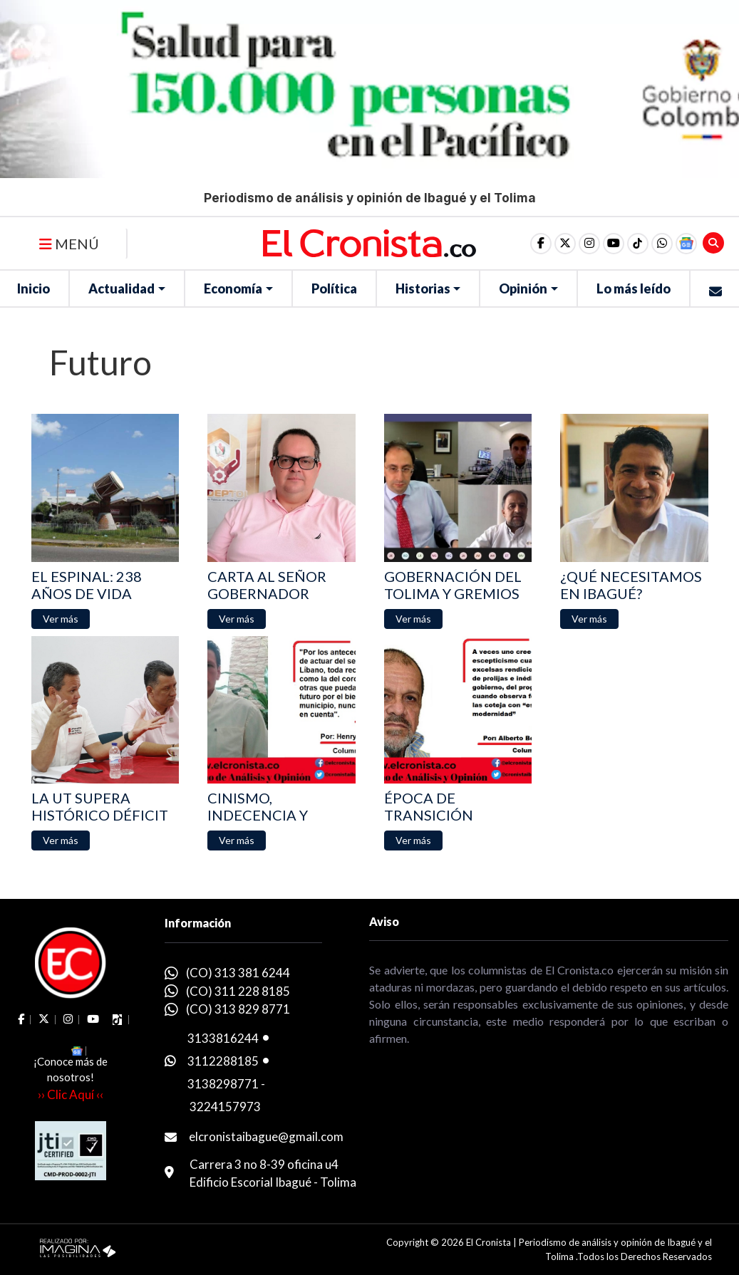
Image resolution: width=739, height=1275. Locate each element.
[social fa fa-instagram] (589, 243)
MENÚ (69, 243)
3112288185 (223, 1060)
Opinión (523, 288)
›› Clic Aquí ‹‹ (70, 1094)
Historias (423, 288)
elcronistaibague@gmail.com (266, 1136)
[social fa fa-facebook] (541, 243)
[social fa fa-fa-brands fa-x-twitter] (565, 243)
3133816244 (223, 1038)
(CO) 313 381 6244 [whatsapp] (238, 972)
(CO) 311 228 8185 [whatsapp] (238, 991)
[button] (662, 243)
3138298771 (223, 1083)
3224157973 (225, 1106)
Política (334, 288)
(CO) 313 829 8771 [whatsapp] (238, 1008)
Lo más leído (633, 288)
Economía (233, 288)
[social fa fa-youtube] (613, 243)
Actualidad (121, 288)
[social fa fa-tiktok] (637, 243)
